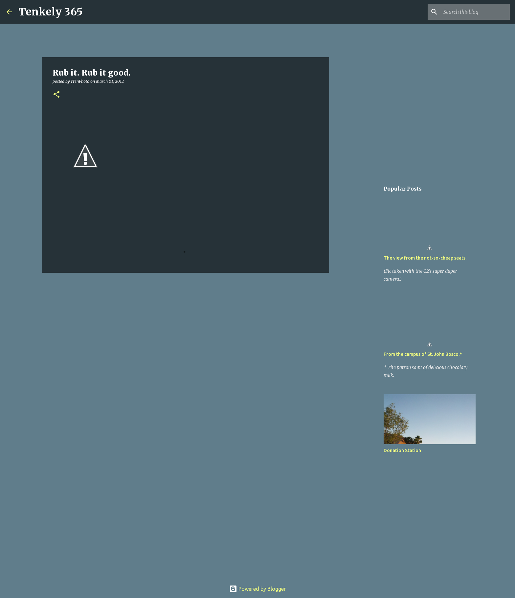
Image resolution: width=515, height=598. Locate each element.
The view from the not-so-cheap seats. (425, 258)
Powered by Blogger (257, 589)
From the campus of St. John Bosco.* (423, 354)
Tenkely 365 (50, 11)
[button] (56, 94)
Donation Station (402, 450)
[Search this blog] (475, 12)
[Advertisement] (185, 329)
